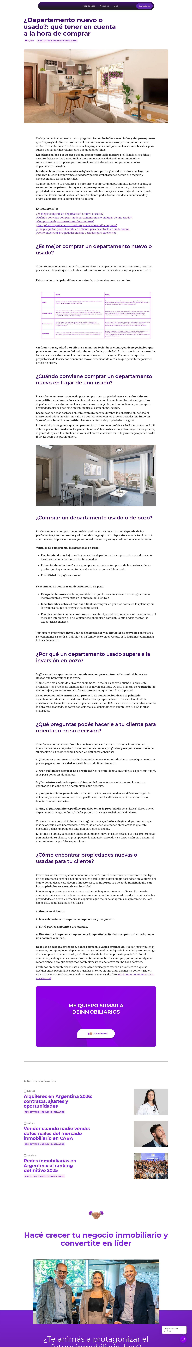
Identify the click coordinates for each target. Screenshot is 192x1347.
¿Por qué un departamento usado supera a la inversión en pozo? (76, 225)
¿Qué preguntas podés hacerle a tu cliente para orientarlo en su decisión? (83, 229)
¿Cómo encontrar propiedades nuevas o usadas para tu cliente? (76, 232)
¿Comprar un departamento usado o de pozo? (65, 221)
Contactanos (144, 6)
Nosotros (104, 6)
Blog (116, 6)
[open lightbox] (96, 1291)
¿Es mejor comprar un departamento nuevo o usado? (69, 213)
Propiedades (89, 6)
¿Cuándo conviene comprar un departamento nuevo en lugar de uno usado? (84, 217)
